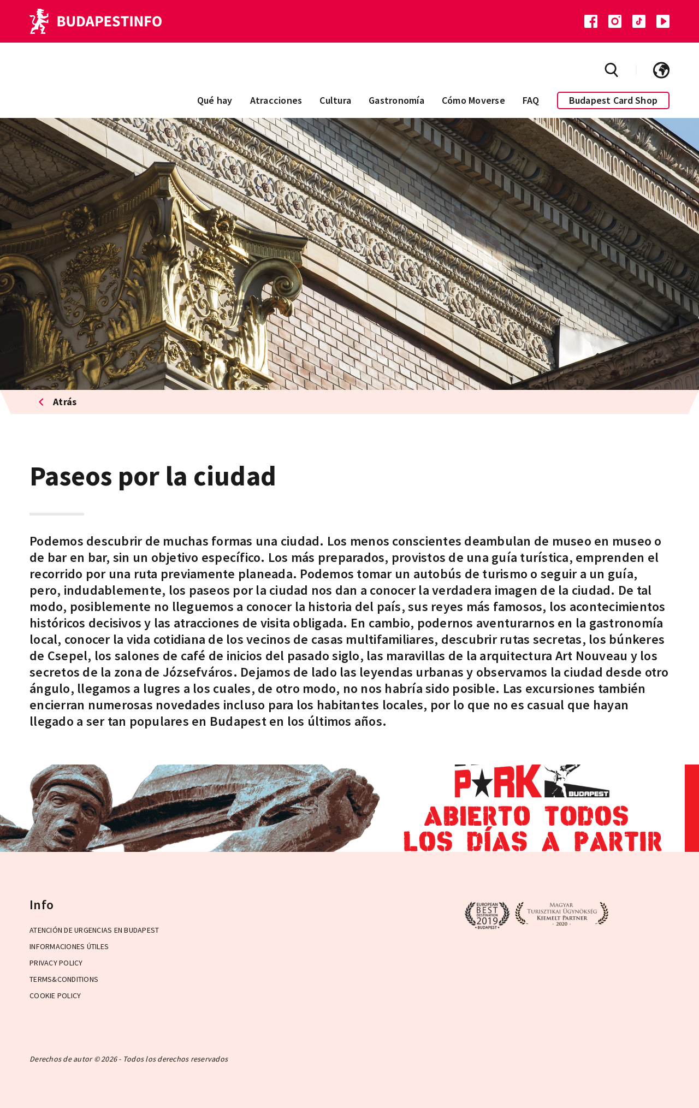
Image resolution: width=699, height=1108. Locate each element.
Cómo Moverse (473, 100)
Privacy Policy (56, 963)
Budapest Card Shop (613, 100)
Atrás (57, 401)
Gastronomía (396, 100)
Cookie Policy (55, 995)
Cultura (335, 100)
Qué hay (215, 100)
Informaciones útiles (69, 946)
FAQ (531, 100)
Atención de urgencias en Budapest (94, 930)
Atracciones (276, 100)
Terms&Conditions (63, 979)
